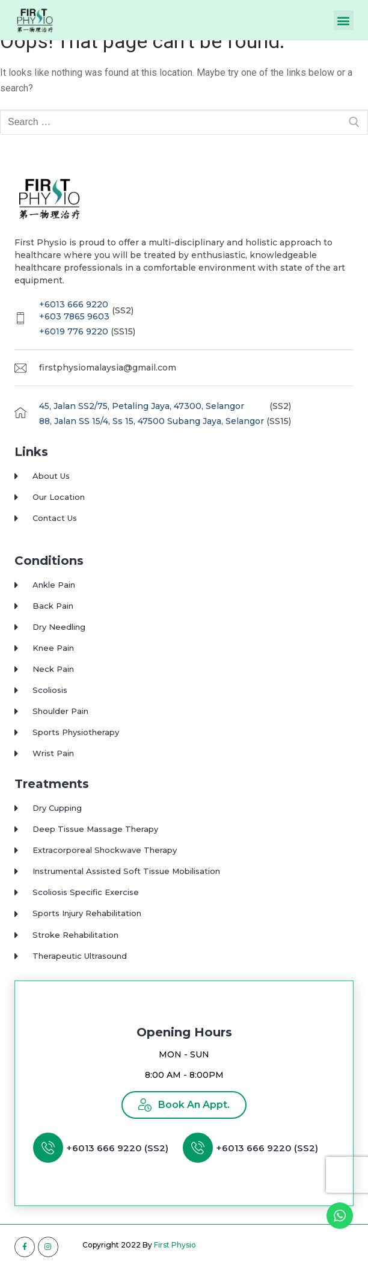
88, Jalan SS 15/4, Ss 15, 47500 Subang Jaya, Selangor (151, 432)
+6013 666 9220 (73, 315)
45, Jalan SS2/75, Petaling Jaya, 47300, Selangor (141, 416)
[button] (344, 20)
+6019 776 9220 (73, 342)
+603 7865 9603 (74, 327)
